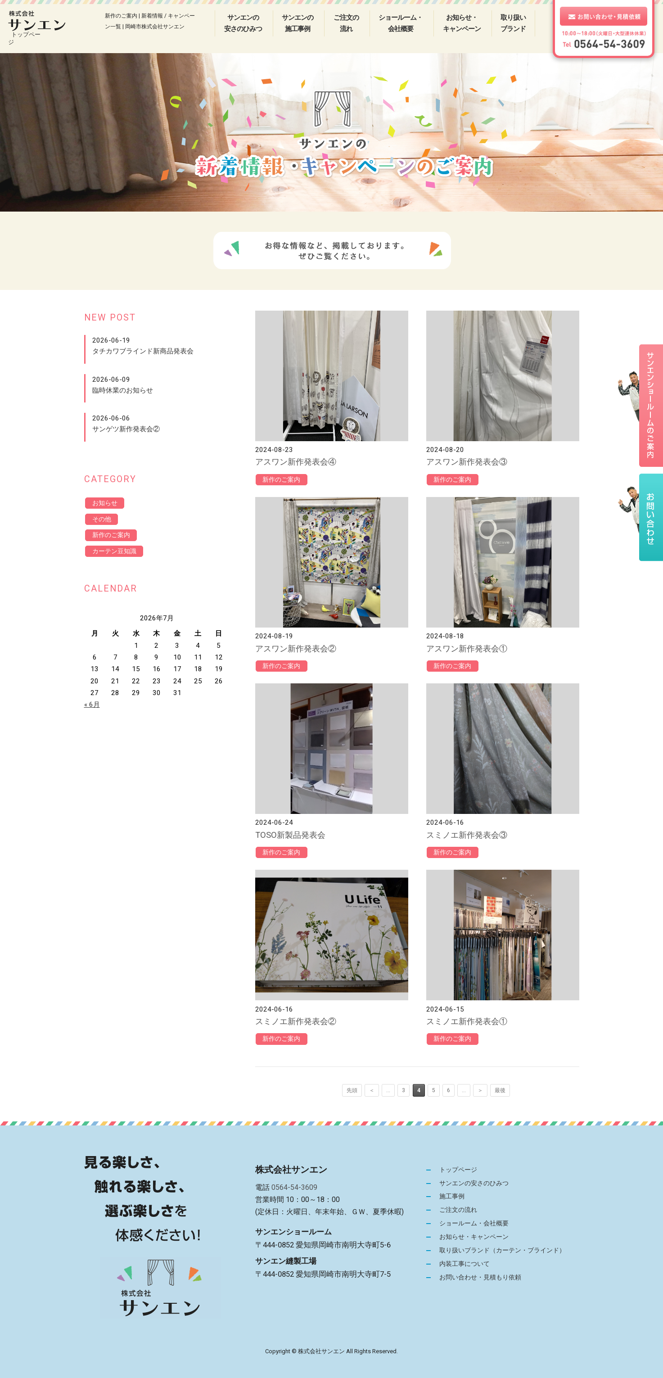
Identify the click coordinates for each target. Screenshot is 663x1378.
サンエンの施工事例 (297, 23)
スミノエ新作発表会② (295, 1021)
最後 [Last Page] (500, 1090)
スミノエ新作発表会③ (466, 835)
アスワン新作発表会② (295, 648)
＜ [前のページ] (372, 1090)
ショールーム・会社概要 (401, 23)
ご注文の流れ (346, 23)
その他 (103, 520)
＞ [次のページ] (480, 1090)
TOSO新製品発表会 (290, 835)
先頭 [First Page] (352, 1090)
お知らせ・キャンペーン (462, 23)
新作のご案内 (283, 480)
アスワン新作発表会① (466, 648)
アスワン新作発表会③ (466, 461)
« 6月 (92, 707)
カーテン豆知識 (116, 553)
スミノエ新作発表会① (466, 1021)
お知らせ (106, 503)
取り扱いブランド (513, 23)
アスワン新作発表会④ (295, 461)
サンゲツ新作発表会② (126, 429)
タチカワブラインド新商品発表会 (143, 351)
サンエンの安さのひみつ (243, 23)
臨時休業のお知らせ (122, 390)
